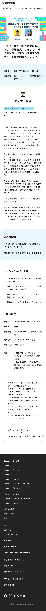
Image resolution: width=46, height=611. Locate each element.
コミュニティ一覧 (11, 534)
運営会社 (7, 585)
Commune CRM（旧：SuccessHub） (18, 483)
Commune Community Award (17, 552)
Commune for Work (12, 488)
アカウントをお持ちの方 (13, 579)
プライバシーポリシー (13, 560)
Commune (8, 465)
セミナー (7, 540)
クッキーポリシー (11, 565)
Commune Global (11, 503)
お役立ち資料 (9, 513)
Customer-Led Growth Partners (17, 498)
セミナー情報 (23, 8)
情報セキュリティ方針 (13, 571)
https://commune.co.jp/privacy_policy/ (26, 436)
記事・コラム (9, 518)
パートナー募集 (10, 546)
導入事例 (7, 530)
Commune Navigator (12, 479)
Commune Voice (10, 474)
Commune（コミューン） (9, 8)
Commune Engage (11, 470)
